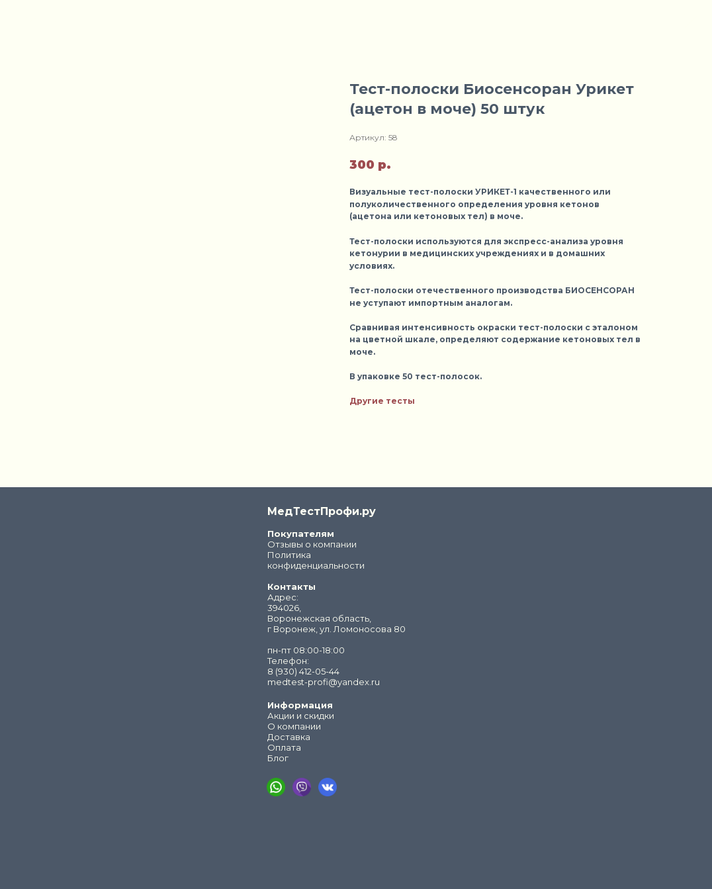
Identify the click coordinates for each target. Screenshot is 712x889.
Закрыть (39, 19)
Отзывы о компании (312, 544)
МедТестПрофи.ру (321, 511)
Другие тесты (382, 401)
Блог (278, 758)
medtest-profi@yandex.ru (323, 682)
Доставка (288, 736)
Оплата (284, 747)
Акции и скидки (300, 715)
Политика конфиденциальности (316, 560)
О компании (294, 726)
